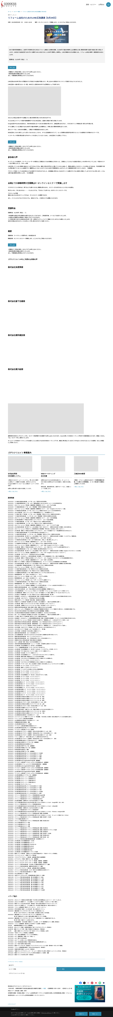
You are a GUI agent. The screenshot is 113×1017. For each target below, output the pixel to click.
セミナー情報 (12, 969)
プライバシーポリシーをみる (15, 961)
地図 (45, 989)
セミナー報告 (61, 969)
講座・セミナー (91, 4)
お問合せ (101, 4)
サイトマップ (12, 1004)
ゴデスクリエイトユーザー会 (16, 973)
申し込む (12, 67)
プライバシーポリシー (46, 1013)
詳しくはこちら (13, 491)
